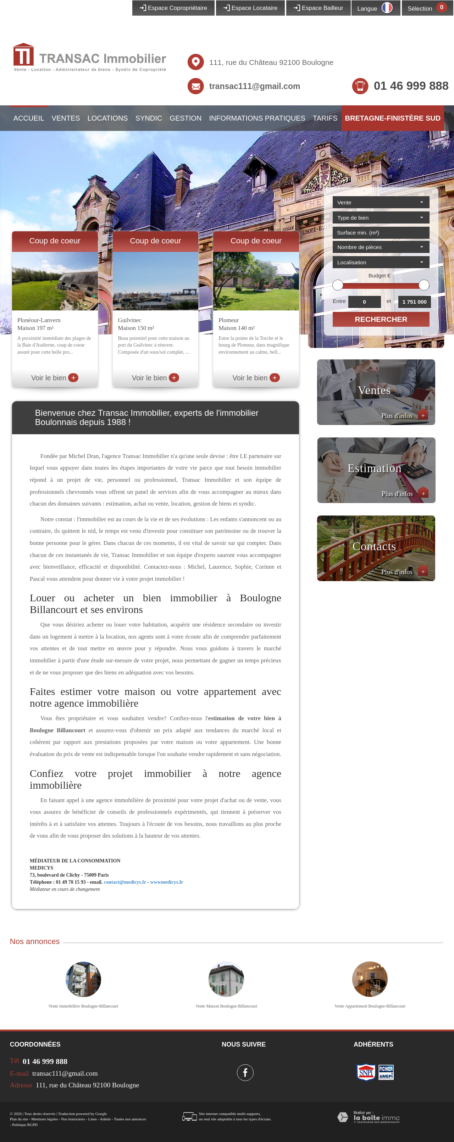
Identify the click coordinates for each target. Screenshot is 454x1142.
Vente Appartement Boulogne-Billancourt (369, 1006)
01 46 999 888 (411, 85)
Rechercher (381, 319)
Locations (108, 118)
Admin (105, 1119)
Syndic (148, 118)
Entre (339, 301)
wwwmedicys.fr (166, 882)
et (389, 301)
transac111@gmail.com (254, 86)
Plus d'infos (404, 415)
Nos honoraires (73, 1119)
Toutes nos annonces (130, 1119)
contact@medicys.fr (125, 882)
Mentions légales (44, 1119)
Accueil (28, 118)
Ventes (66, 118)
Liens (92, 1119)
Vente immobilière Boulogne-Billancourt (83, 1006)
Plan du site (19, 1119)
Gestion (185, 118)
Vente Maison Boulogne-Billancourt (226, 1006)
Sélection (420, 8)
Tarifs (325, 118)
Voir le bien (54, 378)
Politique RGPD (25, 1124)
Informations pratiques (257, 118)
